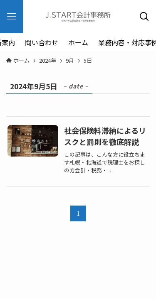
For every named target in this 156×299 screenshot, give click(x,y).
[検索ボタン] (144, 16)
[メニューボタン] (11, 16)
